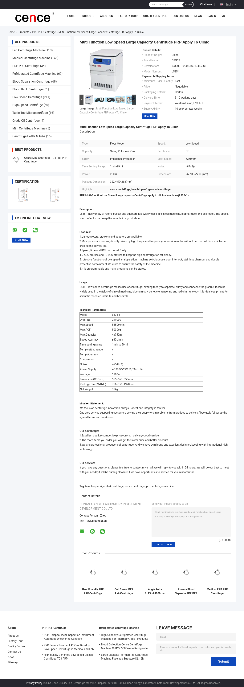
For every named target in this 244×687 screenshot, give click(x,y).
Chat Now (206, 4)
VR (223, 16)
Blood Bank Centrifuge (27, 89)
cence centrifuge (135, 486)
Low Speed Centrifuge (27, 97)
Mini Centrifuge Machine (29, 128)
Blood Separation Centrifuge (31, 81)
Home (71, 16)
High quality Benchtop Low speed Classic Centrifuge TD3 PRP (68, 656)
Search (188, 4)
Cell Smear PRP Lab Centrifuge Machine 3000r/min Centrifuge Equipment (124, 591)
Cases (211, 16)
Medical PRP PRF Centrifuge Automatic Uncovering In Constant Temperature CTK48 (217, 591)
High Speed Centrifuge (27, 105)
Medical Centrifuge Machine (31, 58)
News (198, 16)
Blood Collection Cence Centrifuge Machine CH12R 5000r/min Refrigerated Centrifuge (125, 647)
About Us (106, 16)
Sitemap (13, 662)
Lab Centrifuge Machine (28, 50)
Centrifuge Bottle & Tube (28, 136)
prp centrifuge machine (160, 486)
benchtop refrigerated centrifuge (104, 486)
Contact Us (181, 16)
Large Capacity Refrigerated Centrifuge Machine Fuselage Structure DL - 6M (124, 656)
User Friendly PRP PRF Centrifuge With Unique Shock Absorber (93, 591)
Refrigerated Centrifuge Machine (34, 74)
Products (87, 16)
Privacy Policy (34, 683)
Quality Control (155, 16)
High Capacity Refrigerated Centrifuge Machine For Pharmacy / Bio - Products (124, 636)
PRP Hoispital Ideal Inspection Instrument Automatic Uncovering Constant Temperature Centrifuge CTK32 (69, 637)
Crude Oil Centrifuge (26, 120)
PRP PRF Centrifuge (44, 32)
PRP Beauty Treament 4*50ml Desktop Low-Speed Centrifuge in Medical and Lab (69, 647)
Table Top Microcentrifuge (30, 113)
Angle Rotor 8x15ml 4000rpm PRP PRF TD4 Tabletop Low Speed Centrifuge (155, 591)
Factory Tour (128, 16)
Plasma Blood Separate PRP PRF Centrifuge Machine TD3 (186, 591)
